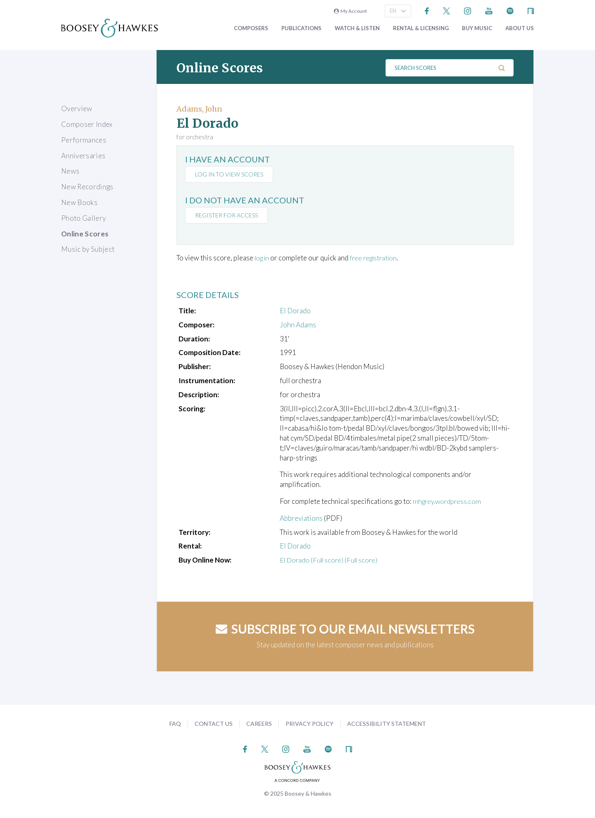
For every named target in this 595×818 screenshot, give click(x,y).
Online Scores (84, 233)
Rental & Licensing (421, 28)
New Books (79, 202)
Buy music (477, 28)
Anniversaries (83, 155)
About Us (519, 28)
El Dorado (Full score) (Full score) (331, 560)
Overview (77, 108)
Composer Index (87, 124)
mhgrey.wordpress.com (448, 501)
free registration (377, 257)
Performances (83, 140)
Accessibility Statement (386, 723)
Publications (301, 28)
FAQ (175, 723)
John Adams (298, 324)
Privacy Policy (309, 723)
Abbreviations (301, 518)
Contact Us (214, 723)
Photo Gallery (83, 218)
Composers (251, 28)
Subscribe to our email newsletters (345, 628)
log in (263, 257)
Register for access (227, 215)
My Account (350, 11)
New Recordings (87, 186)
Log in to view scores (230, 174)
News (70, 171)
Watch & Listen (357, 28)
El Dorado (295, 310)
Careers (259, 723)
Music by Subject (87, 249)
